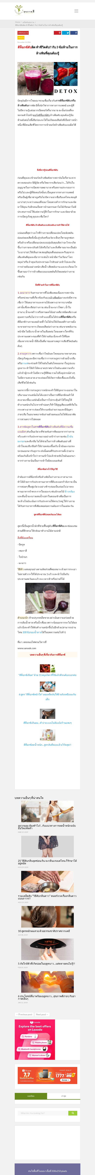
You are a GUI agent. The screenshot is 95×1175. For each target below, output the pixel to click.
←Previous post (24, 1014)
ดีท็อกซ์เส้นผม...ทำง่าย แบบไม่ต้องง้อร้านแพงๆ (47, 722)
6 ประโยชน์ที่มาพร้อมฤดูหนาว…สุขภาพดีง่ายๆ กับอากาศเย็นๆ (47, 997)
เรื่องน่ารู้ (21, 37)
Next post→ (42, 1014)
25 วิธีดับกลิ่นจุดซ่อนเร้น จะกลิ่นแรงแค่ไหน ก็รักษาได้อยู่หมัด (47, 862)
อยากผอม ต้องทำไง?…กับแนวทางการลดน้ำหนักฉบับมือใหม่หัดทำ (47, 827)
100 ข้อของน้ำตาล (32, 632)
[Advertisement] (47, 146)
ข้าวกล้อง (70, 491)
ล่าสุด (63, 1096)
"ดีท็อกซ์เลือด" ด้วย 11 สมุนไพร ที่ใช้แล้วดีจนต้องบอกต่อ (47, 674)
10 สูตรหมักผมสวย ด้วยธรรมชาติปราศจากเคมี (44, 931)
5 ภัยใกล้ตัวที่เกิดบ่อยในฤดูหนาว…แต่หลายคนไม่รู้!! (46, 963)
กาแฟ (25, 363)
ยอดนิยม (31, 1096)
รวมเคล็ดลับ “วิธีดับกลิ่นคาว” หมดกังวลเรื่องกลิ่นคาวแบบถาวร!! (47, 897)
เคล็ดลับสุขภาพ (23, 33)
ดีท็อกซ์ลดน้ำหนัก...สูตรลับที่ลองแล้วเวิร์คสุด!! (47, 744)
